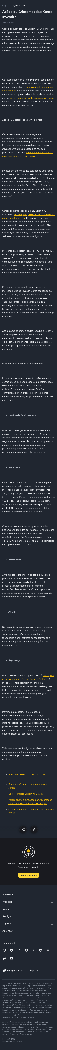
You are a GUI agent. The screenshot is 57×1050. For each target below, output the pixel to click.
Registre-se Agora (28, 875)
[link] (4, 5)
